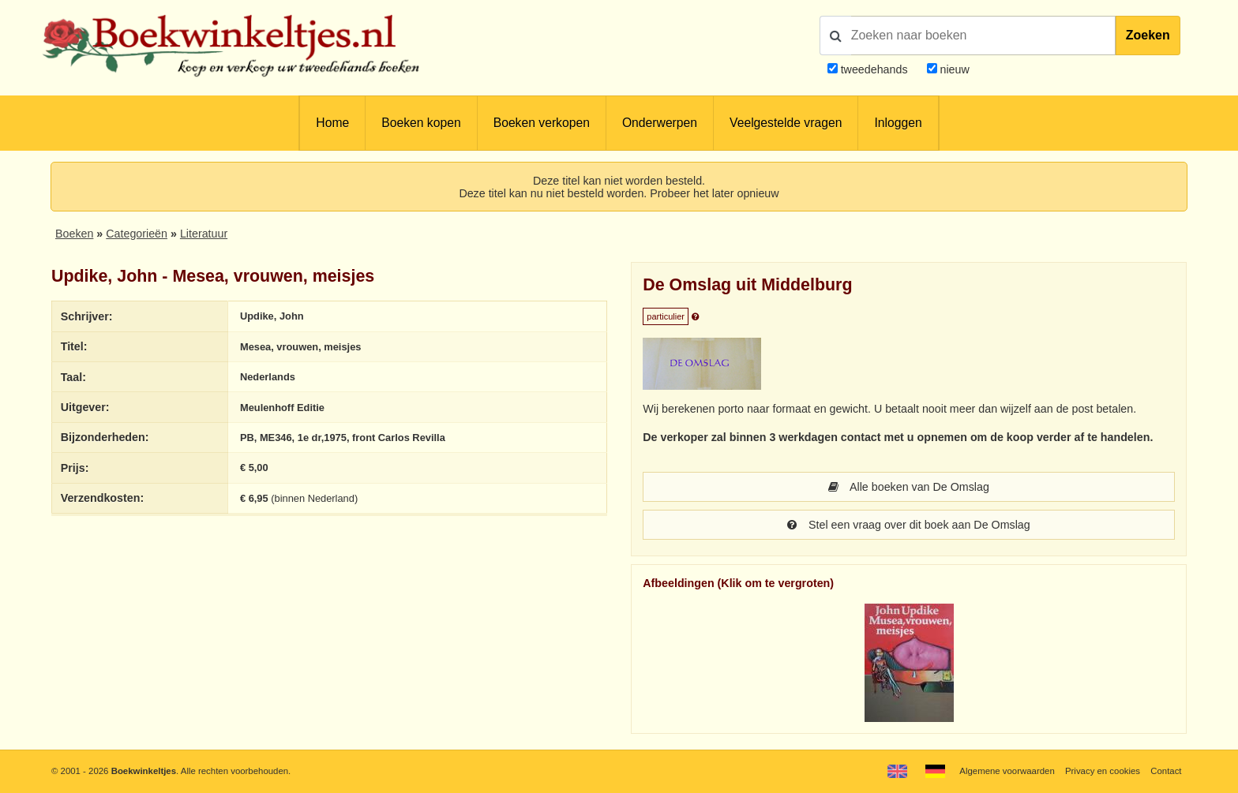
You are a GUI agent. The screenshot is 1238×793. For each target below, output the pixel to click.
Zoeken (1148, 35)
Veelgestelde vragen (786, 122)
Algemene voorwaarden (1006, 771)
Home (332, 122)
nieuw (953, 69)
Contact (1165, 771)
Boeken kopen (420, 122)
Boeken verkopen (541, 122)
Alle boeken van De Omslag (908, 487)
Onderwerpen (659, 122)
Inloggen (897, 122)
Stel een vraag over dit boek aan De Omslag (908, 524)
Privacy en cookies (1102, 771)
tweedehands (874, 69)
